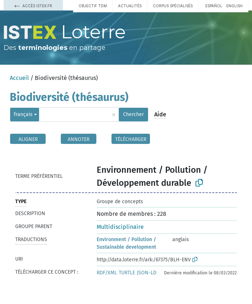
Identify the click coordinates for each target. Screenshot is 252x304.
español (213, 6)
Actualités (130, 6)
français (23, 114)
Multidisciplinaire (120, 226)
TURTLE (127, 273)
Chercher (133, 114)
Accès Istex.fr (33, 6)
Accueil (19, 77)
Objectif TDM (93, 6)
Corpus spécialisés (173, 6)
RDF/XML (107, 273)
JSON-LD (146, 273)
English (234, 6)
